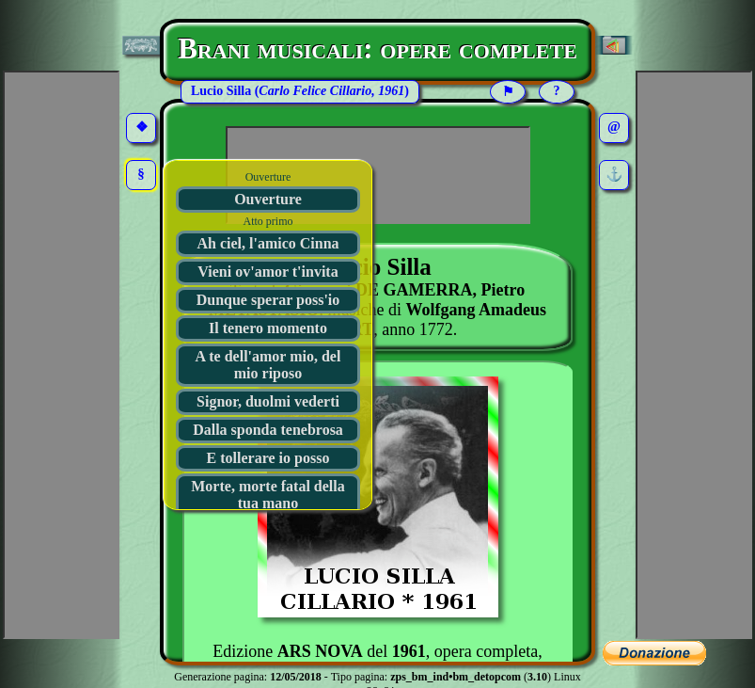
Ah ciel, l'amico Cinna (267, 243)
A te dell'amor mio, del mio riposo (268, 364)
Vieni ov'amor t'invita (267, 272)
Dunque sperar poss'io (268, 300)
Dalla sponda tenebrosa (268, 430)
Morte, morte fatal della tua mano (267, 494)
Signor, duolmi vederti (268, 401)
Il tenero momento (268, 328)
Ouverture (268, 199)
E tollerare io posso (268, 458)
